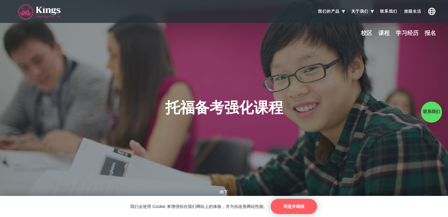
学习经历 (407, 33)
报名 (430, 33)
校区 (366, 33)
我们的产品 (329, 11)
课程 (384, 33)
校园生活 (413, 11)
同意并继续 (293, 206)
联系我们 (389, 11)
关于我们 (360, 11)
